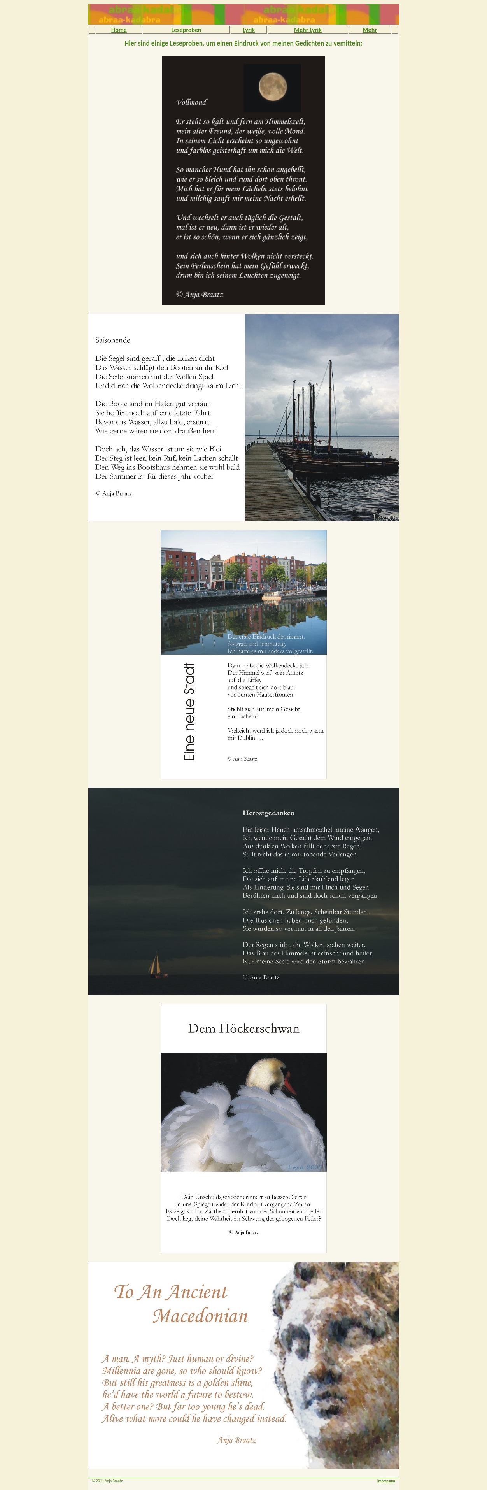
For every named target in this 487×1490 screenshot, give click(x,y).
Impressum (386, 1480)
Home (119, 29)
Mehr (370, 29)
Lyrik (249, 29)
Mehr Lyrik (308, 29)
